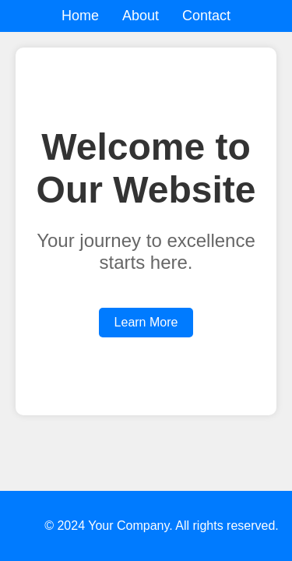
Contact (206, 15)
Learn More (146, 322)
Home (80, 15)
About (140, 15)
